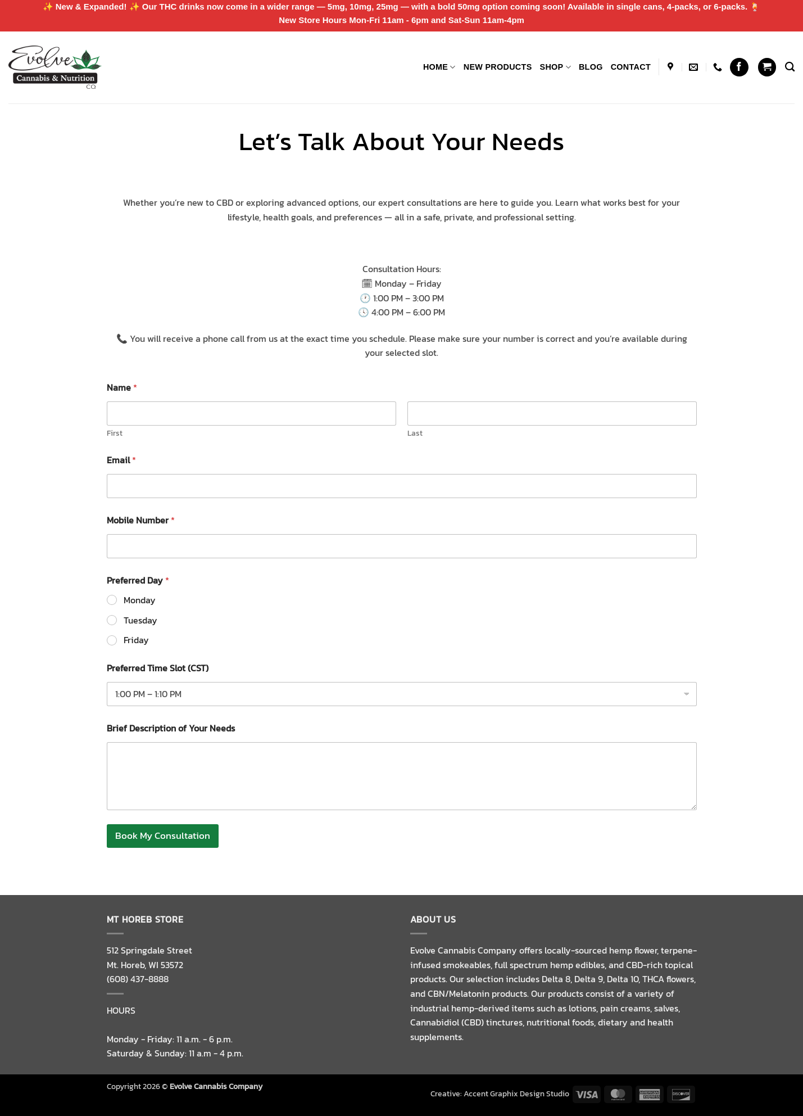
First (115, 433)
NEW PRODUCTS (498, 66)
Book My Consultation (162, 835)
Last (415, 433)
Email (121, 460)
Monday (140, 600)
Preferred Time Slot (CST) (157, 668)
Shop (555, 67)
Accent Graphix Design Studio (516, 1093)
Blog (591, 66)
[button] (767, 67)
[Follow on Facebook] (739, 67)
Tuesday (140, 620)
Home (439, 67)
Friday (136, 640)
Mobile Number (141, 520)
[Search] (790, 67)
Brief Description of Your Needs (171, 728)
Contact (631, 66)
